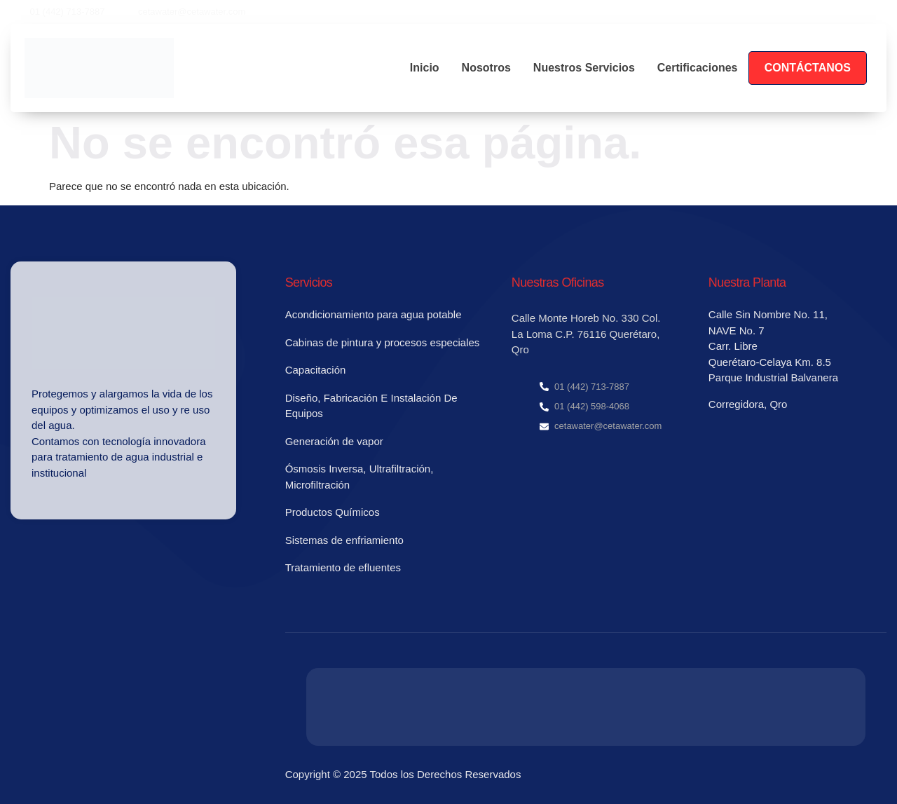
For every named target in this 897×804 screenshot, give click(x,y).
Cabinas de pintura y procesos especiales (382, 342)
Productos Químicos (332, 512)
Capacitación (315, 370)
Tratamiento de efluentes (343, 567)
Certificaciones (697, 68)
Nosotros (486, 68)
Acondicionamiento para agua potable (373, 314)
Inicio (424, 68)
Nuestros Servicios (584, 68)
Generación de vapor (334, 441)
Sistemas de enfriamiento (344, 540)
